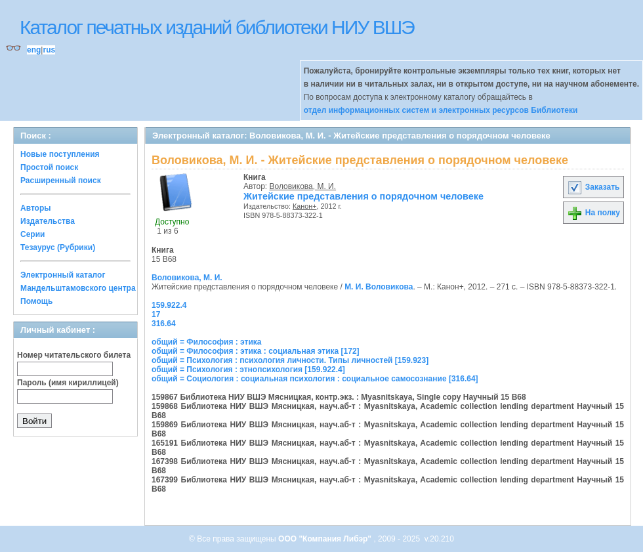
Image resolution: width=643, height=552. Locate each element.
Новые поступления (60, 154)
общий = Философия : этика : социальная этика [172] (256, 351)
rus (49, 49)
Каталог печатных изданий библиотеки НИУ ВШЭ (217, 27)
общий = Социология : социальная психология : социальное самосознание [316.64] (315, 378)
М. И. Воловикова (378, 286)
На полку (593, 212)
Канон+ (305, 206)
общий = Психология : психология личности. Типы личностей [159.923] (290, 360)
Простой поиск (49, 167)
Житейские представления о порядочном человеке (363, 196)
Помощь (36, 301)
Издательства (47, 221)
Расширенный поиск (60, 180)
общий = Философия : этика (207, 342)
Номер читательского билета (74, 355)
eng (34, 49)
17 (156, 314)
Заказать (593, 187)
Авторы (35, 208)
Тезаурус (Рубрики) (57, 247)
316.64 (164, 323)
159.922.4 (169, 305)
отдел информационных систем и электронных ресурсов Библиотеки (441, 110)
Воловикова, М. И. (303, 186)
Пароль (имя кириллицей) (68, 382)
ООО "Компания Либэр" (325, 538)
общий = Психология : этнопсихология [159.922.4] (248, 369)
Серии (32, 234)
